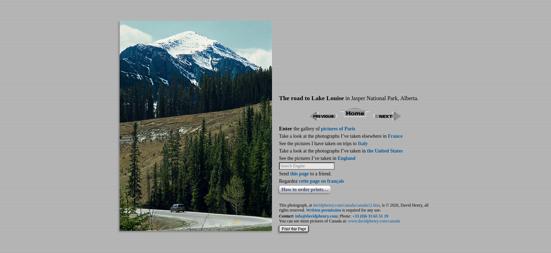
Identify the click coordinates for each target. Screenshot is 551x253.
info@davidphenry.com (316, 216)
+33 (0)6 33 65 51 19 (370, 216)
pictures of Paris (338, 128)
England (346, 158)
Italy (363, 143)
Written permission (323, 210)
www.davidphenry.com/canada (374, 221)
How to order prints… (304, 189)
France (395, 136)
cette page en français (321, 181)
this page (299, 173)
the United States (385, 151)
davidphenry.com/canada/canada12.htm (346, 205)
